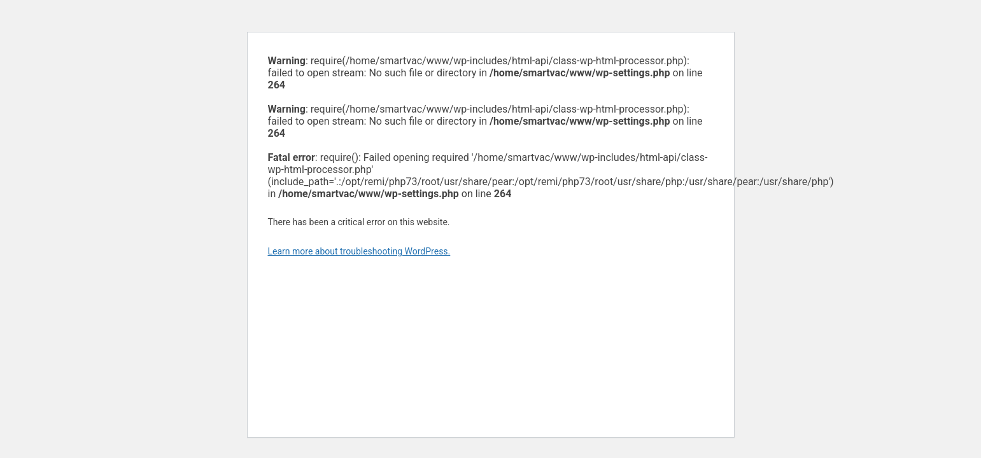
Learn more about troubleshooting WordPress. (359, 251)
